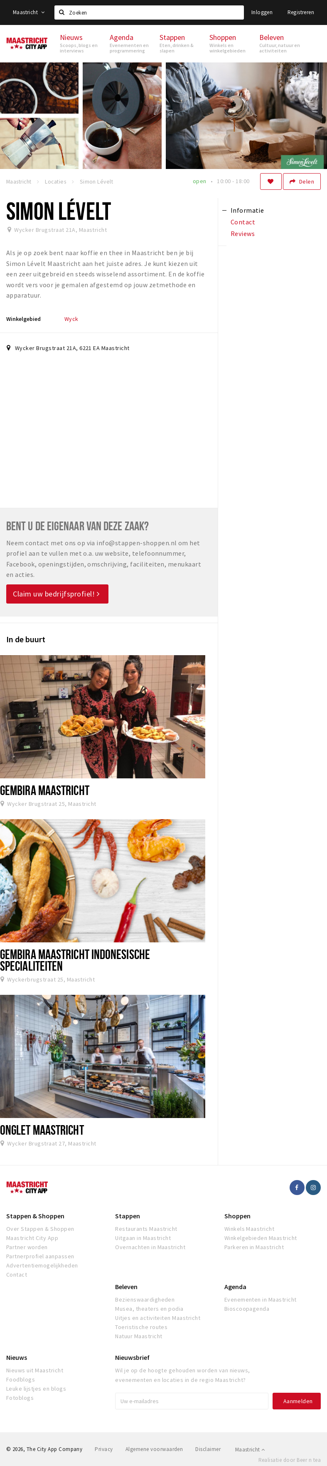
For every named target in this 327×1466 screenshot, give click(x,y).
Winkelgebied (23, 319)
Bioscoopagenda (247, 1308)
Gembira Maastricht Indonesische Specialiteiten (75, 959)
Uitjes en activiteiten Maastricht (157, 1318)
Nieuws (16, 1357)
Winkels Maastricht (249, 1228)
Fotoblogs (20, 1397)
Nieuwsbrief (132, 1357)
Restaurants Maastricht (146, 1228)
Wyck (71, 319)
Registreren (301, 12)
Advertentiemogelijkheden (42, 1265)
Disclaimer (208, 1449)
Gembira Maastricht (44, 790)
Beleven (126, 1286)
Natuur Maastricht (138, 1336)
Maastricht (29, 12)
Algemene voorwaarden (154, 1449)
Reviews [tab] (243, 233)
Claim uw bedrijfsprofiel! (56, 594)
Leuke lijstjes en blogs (36, 1388)
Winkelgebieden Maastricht (260, 1238)
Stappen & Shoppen (35, 1216)
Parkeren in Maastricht (254, 1247)
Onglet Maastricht (42, 1130)
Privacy (104, 1449)
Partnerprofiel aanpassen (40, 1256)
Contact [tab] (243, 222)
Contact (16, 1274)
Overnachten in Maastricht (150, 1247)
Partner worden (27, 1247)
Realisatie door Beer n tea (289, 1460)
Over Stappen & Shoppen (40, 1228)
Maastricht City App (32, 1238)
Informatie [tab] (247, 210)
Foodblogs (20, 1379)
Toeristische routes (141, 1327)
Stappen (127, 1216)
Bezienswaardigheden (145, 1299)
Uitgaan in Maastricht (143, 1238)
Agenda (235, 1286)
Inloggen (262, 12)
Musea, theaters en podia (149, 1308)
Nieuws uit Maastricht (34, 1370)
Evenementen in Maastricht (260, 1299)
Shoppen (237, 1216)
